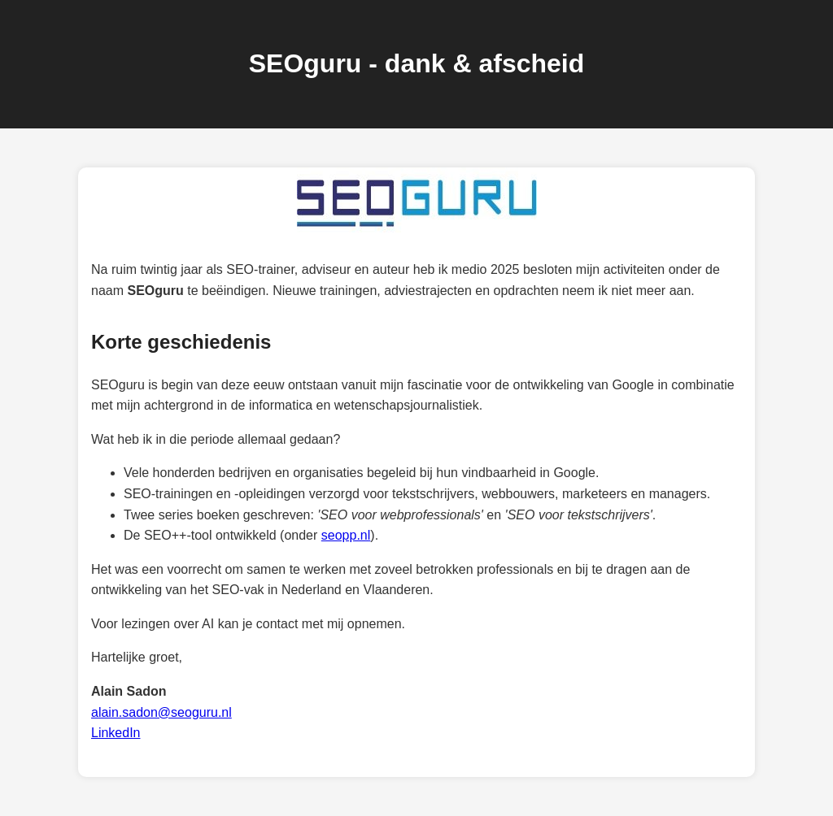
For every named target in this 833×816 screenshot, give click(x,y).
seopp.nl (346, 535)
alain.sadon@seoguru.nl (161, 712)
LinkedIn (116, 733)
